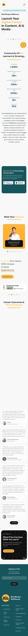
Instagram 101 (19, 616)
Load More (14, 523)
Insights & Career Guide (20, 609)
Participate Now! (7, 276)
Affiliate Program (6, 621)
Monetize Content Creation (20, 623)
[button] (24, 4)
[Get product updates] (14, 578)
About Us (18, 605)
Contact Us (6, 625)
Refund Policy (7, 609)
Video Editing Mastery (21, 613)
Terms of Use (7, 617)
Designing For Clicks (20, 627)
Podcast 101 (18, 620)
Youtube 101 (18, 631)
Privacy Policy (5, 613)
